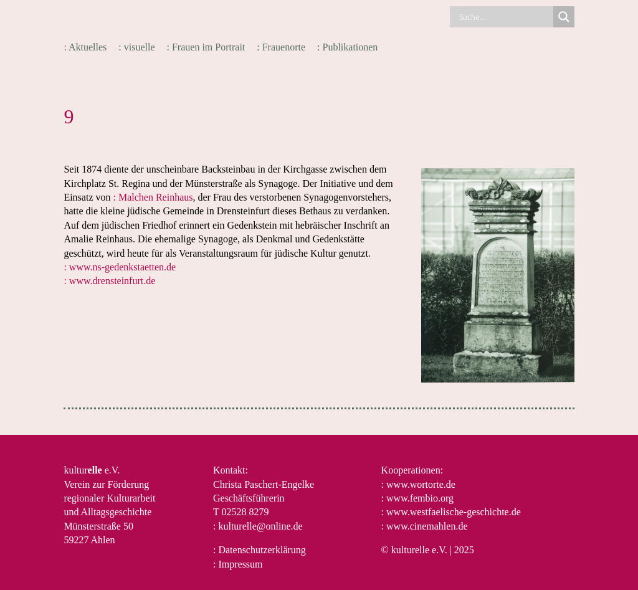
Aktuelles (88, 47)
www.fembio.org (420, 498)
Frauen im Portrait (208, 47)
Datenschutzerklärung (261, 550)
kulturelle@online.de (260, 526)
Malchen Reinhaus (155, 197)
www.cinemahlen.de (426, 526)
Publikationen (350, 47)
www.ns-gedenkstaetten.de (122, 267)
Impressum (240, 564)
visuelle (139, 47)
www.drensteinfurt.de (112, 280)
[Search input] (504, 16)
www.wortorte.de (420, 484)
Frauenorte (283, 47)
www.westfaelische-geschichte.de (453, 512)
